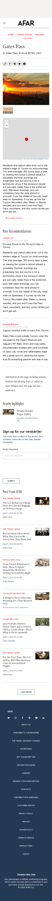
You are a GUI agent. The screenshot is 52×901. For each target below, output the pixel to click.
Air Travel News (11, 498)
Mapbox (47, 159)
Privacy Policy (26, 814)
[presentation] (24, 468)
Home (11, 34)
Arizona (39, 34)
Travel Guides (24, 34)
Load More (26, 692)
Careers (26, 773)
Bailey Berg (7, 517)
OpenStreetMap (33, 159)
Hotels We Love (11, 560)
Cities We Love (10, 619)
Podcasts (26, 789)
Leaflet (26, 159)
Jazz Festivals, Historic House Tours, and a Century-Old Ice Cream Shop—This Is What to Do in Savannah (17, 628)
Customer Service (26, 805)
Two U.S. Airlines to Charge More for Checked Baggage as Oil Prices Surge (17, 505)
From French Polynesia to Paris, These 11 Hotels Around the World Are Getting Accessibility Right (17, 568)
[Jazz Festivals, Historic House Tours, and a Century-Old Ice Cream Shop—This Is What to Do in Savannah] (42, 622)
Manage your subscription (26, 781)
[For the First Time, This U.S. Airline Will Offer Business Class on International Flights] (42, 655)
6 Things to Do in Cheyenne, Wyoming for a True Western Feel (17, 600)
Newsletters (26, 846)
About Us (26, 725)
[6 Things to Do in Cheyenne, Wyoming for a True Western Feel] (42, 596)
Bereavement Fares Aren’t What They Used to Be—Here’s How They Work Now (17, 536)
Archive (26, 822)
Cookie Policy (26, 830)
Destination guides (26, 765)
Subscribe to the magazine (26, 733)
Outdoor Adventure (14, 593)
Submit (11, 481)
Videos (26, 854)
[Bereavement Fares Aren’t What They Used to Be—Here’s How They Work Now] (42, 532)
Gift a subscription (26, 757)
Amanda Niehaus (10, 324)
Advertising (26, 749)
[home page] (26, 23)
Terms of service (26, 838)
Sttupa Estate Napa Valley (25, 412)
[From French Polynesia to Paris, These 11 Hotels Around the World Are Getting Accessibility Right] (42, 562)
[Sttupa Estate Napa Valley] (8, 412)
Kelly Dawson (8, 581)
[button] (26, 139)
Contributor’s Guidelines (26, 797)
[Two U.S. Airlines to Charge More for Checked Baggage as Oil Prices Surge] (42, 501)
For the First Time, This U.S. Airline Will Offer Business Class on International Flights (17, 661)
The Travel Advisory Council (26, 741)
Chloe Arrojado (9, 640)
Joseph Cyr (8, 238)
